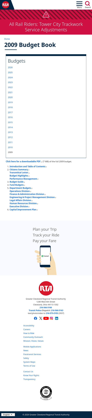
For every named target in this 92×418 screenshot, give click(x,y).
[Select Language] (8, 414)
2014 (10, 127)
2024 (10, 77)
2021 (10, 92)
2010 (10, 147)
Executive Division (20, 206)
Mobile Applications (32, 346)
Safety (26, 358)
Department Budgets (21, 188)
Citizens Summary (20, 169)
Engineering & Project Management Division (33, 197)
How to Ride (28, 333)
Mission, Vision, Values (33, 341)
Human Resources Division (24, 203)
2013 (10, 132)
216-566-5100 (46, 307)
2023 (10, 82)
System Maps (29, 362)
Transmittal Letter (20, 172)
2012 (10, 137)
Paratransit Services (32, 354)
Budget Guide (17, 181)
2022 (10, 87)
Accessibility (28, 325)
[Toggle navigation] (79, 5)
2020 (10, 97)
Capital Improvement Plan (24, 209)
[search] (87, 3)
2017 (10, 112)
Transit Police (35, 310)
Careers (26, 329)
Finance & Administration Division (28, 194)
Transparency (29, 379)
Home (7, 39)
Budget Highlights (20, 175)
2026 (10, 67)
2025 (10, 72)
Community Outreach (33, 337)
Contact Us (28, 371)
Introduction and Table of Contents (28, 166)
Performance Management (24, 178)
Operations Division (20, 191)
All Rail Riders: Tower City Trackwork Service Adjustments (46, 27)
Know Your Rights (31, 375)
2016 (10, 117)
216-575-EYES (52, 313)
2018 (10, 107)
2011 (10, 142)
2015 (10, 122)
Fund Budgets (17, 185)
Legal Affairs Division (21, 200)
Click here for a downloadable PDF (24, 161)
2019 (10, 102)
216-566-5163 (57, 310)
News (25, 350)
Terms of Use (29, 365)
